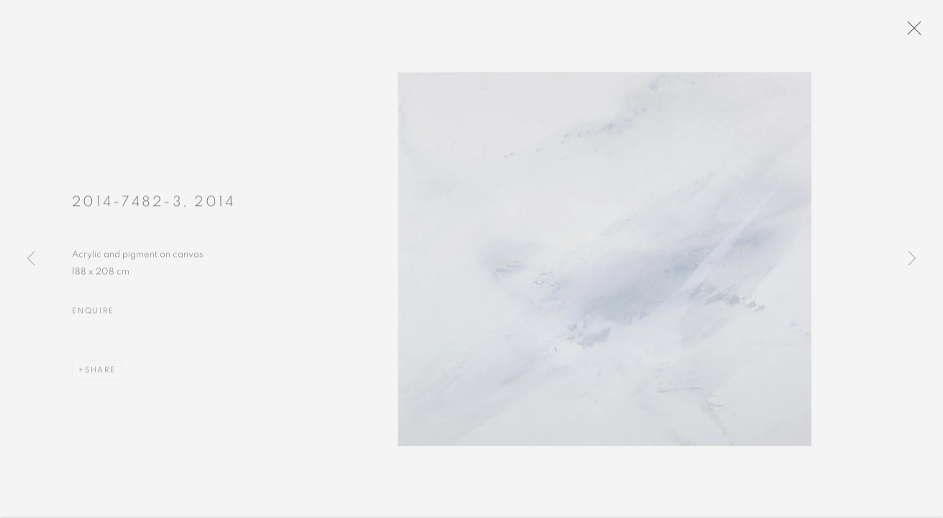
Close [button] (914, 32)
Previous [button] (31, 259)
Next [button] (912, 259)
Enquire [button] (93, 314)
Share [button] (100, 374)
